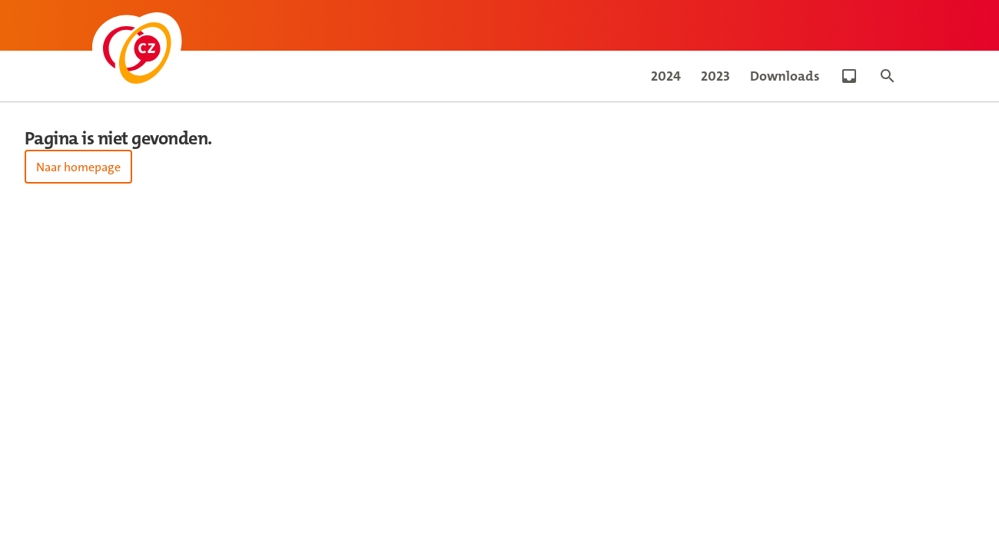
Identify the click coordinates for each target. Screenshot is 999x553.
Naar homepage (78, 167)
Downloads (785, 76)
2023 (715, 76)
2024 (666, 76)
